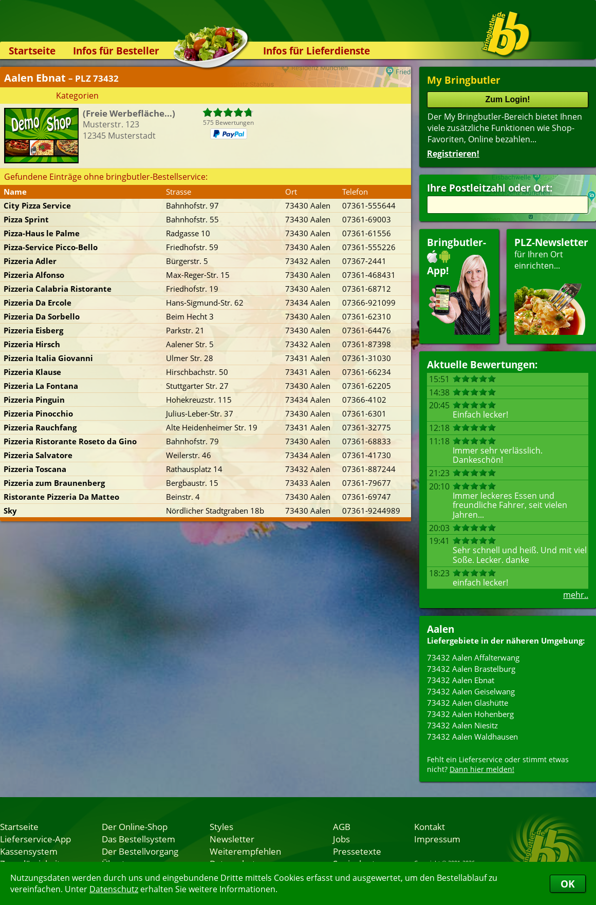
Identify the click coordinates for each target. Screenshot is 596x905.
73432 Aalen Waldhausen (472, 736)
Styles (221, 826)
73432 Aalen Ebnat (460, 680)
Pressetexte (357, 851)
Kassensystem (29, 851)
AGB (341, 826)
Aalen (440, 629)
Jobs (341, 839)
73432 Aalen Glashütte (467, 702)
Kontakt (429, 826)
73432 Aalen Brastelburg (471, 669)
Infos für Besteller (116, 50)
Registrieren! (453, 153)
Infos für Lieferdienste (316, 50)
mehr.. (575, 594)
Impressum (437, 839)
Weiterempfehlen (245, 851)
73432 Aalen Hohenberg (470, 714)
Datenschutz (113, 889)
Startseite (32, 50)
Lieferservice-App (35, 839)
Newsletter (232, 839)
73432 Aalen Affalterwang (473, 657)
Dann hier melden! (482, 769)
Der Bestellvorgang (140, 851)
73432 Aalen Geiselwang (471, 691)
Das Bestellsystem (138, 839)
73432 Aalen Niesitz (462, 725)
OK (568, 883)
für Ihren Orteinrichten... (551, 285)
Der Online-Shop (134, 826)
